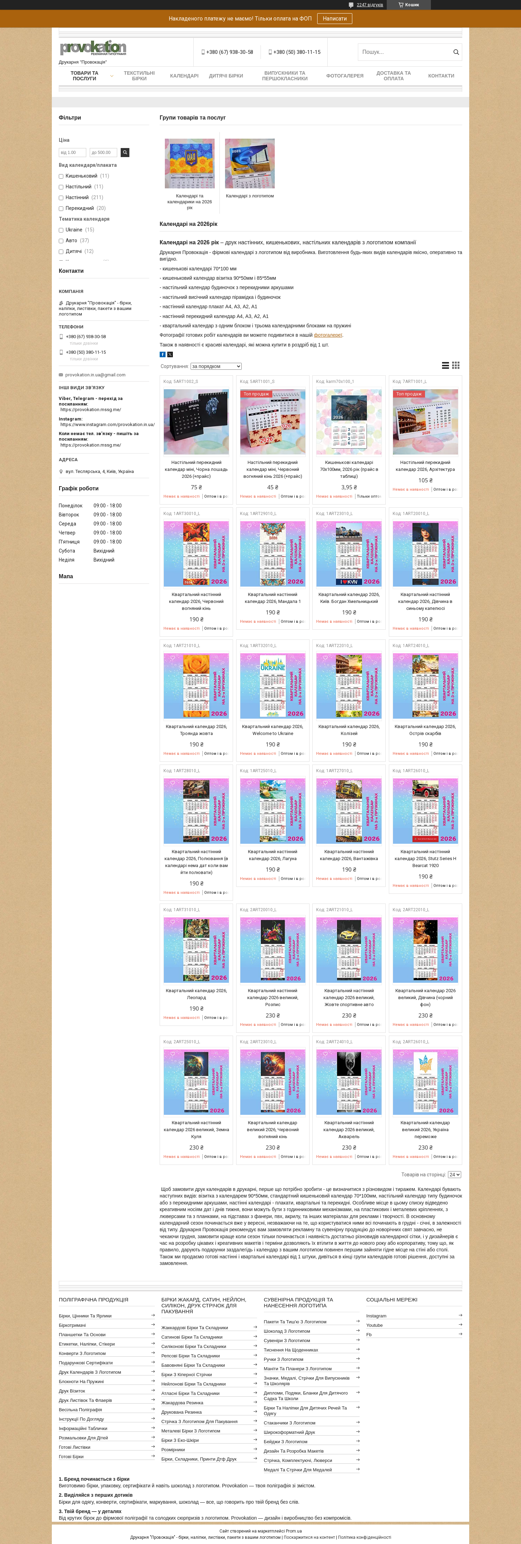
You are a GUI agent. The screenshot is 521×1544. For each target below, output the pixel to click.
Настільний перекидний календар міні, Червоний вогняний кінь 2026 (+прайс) (272, 469)
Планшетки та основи (82, 1334)
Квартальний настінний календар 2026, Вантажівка (349, 855)
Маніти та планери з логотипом (298, 1368)
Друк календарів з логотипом (90, 1372)
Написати (335, 18)
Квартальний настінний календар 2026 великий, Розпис (272, 997)
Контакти (441, 76)
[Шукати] (456, 52)
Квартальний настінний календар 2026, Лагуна (272, 855)
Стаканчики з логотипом (289, 1422)
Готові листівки (74, 1447)
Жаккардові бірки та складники (194, 1327)
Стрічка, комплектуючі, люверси (298, 1460)
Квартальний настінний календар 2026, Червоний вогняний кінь (196, 601)
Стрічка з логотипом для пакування (199, 1421)
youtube (374, 1325)
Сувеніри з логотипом (287, 1340)
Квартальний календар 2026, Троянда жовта (196, 730)
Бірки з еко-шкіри (180, 1440)
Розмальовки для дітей (83, 1437)
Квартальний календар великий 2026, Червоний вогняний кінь (273, 1129)
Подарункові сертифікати (86, 1362)
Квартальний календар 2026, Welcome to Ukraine (272, 730)
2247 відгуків (370, 4)
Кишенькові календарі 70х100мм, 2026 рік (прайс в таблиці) (349, 469)
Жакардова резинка (182, 1402)
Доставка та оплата (394, 75)
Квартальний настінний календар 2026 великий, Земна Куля (196, 1129)
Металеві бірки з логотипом (190, 1430)
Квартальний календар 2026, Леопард (196, 994)
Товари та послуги (84, 75)
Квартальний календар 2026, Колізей (349, 730)
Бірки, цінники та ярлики (85, 1315)
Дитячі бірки (226, 76)
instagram (376, 1315)
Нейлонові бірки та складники (193, 1384)
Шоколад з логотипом (287, 1331)
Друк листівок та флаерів (85, 1400)
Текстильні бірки (139, 75)
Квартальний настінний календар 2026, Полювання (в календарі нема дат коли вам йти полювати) (196, 862)
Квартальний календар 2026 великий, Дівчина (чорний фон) (425, 997)
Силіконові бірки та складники (193, 1346)
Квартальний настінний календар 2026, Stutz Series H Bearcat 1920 (425, 858)
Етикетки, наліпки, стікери (87, 1344)
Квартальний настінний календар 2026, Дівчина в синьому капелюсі (425, 601)
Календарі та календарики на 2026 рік (189, 201)
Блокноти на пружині (81, 1381)
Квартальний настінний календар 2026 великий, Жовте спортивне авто (349, 997)
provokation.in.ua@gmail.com (95, 374)
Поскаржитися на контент (309, 1537)
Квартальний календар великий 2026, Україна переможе (425, 1129)
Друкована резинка (181, 1412)
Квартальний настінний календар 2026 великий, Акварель (349, 1129)
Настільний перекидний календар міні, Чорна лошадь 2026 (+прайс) (196, 469)
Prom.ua (294, 1531)
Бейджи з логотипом (285, 1441)
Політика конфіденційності (364, 1537)
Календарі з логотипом (250, 195)
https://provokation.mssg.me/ (91, 409)
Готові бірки (71, 1456)
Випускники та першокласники (285, 75)
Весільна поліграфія (80, 1409)
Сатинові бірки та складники (192, 1337)
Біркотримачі (72, 1325)
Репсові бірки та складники (190, 1355)
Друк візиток (72, 1391)
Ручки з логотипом (284, 1359)
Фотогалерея (344, 76)
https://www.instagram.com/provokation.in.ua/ (108, 424)
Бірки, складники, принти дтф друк (199, 1459)
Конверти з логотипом (82, 1353)
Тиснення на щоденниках (291, 1350)
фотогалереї (328, 335)
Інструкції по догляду (81, 1419)
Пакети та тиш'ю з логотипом (295, 1321)
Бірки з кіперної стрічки (186, 1374)
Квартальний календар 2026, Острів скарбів (425, 730)
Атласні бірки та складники (190, 1393)
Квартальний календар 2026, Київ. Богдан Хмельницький (349, 598)
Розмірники (173, 1449)
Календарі (184, 76)
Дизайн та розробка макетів (294, 1451)
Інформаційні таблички (83, 1428)
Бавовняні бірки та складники (193, 1365)
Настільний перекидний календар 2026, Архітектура (425, 466)
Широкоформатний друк (289, 1432)
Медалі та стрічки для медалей (298, 1469)
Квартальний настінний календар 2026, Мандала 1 (273, 598)
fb (368, 1334)
